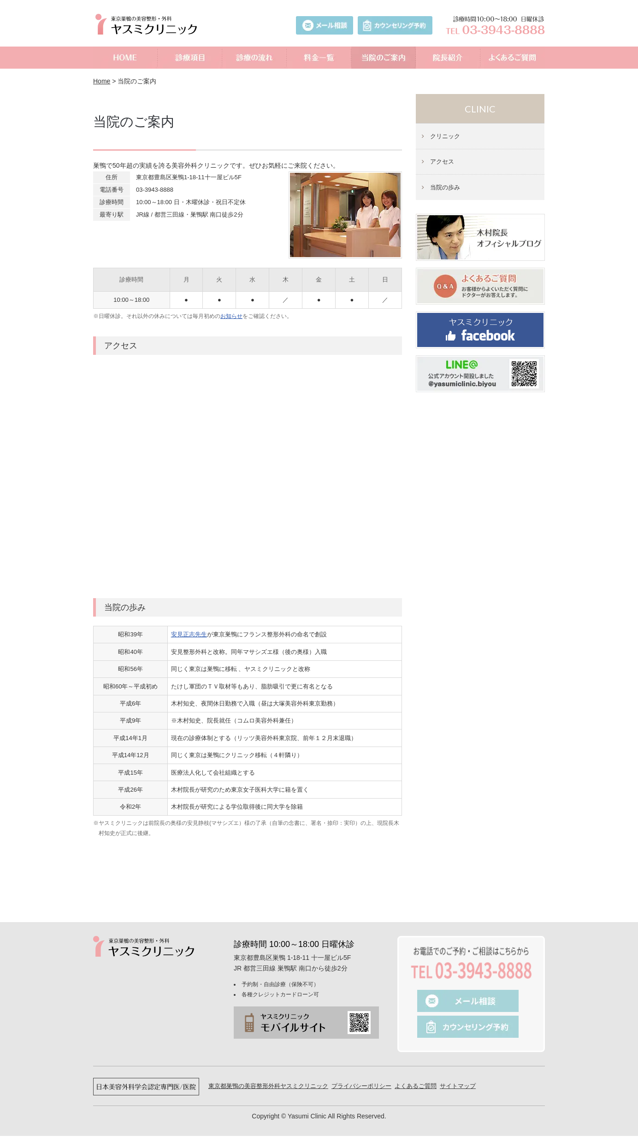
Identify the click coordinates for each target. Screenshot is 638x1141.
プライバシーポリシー (361, 1085)
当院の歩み (445, 187)
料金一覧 (319, 58)
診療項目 (190, 58)
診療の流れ (254, 58)
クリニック (445, 136)
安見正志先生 (189, 634)
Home (101, 81)
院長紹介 (448, 58)
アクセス (442, 161)
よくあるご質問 (512, 58)
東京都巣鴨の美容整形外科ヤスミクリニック (268, 1085)
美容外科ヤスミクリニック (148, 24)
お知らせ (231, 316)
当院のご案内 (383, 58)
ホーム (125, 58)
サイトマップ (458, 1085)
